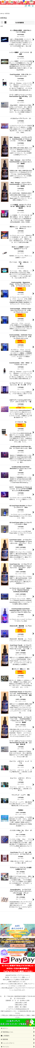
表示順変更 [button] (20, 22)
